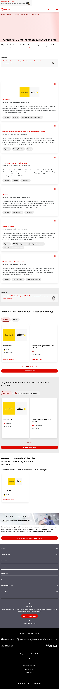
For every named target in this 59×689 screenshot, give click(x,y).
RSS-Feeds (4, 591)
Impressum (21, 683)
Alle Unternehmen (29, 371)
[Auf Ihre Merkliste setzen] (55, 84)
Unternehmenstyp (24, 47)
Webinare (4, 573)
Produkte (4, 561)
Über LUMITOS (28, 669)
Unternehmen (5, 554)
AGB (29, 683)
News (3, 548)
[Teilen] (49, 10)
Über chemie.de (29, 672)
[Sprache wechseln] (52, 10)
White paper (5, 567)
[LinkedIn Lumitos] (29, 659)
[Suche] (45, 10)
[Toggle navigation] (57, 10)
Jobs (2, 579)
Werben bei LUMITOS (28, 666)
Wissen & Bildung (7, 585)
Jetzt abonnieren (29, 616)
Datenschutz (37, 683)
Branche (36, 47)
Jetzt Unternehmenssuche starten (29, 538)
